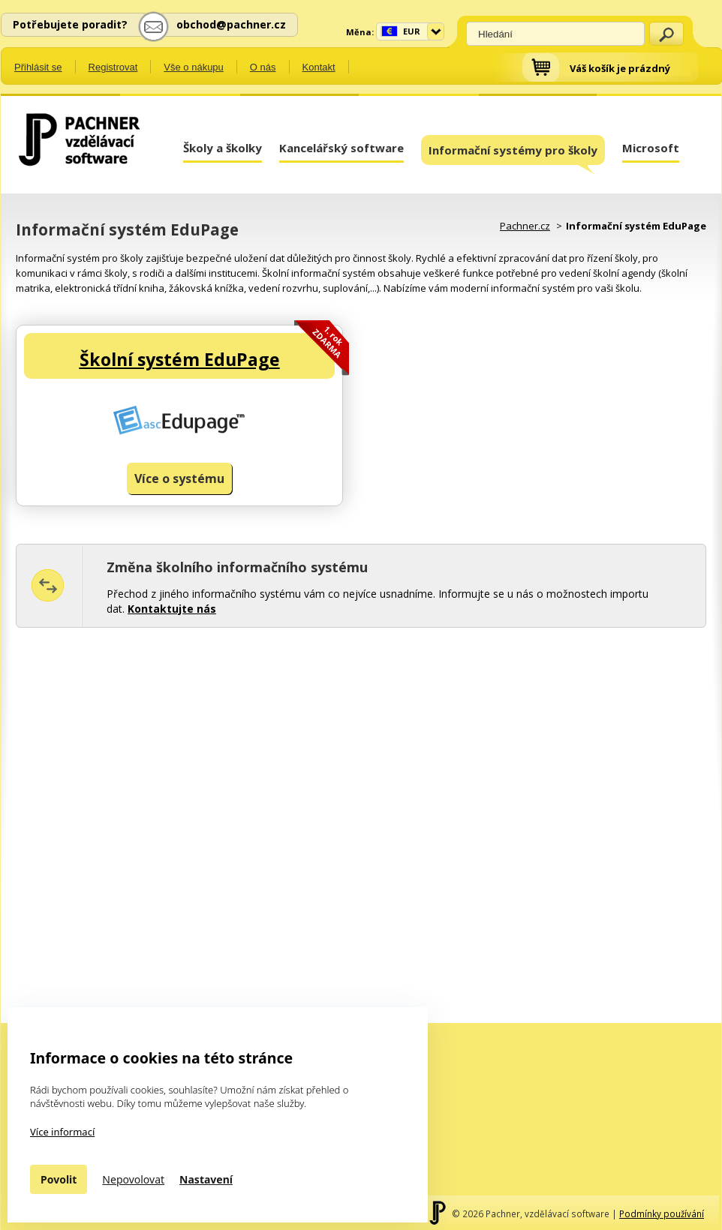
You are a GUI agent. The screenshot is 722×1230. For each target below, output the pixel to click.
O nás (263, 67)
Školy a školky (222, 147)
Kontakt (318, 67)
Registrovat (113, 67)
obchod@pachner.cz (231, 24)
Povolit (59, 1179)
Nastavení (206, 1179)
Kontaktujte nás (172, 609)
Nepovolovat (133, 1179)
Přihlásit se (38, 67)
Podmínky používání (661, 1214)
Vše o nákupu (194, 67)
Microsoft (650, 147)
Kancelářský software (341, 147)
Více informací (62, 1131)
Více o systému (179, 478)
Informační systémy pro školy (513, 153)
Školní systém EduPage (180, 359)
